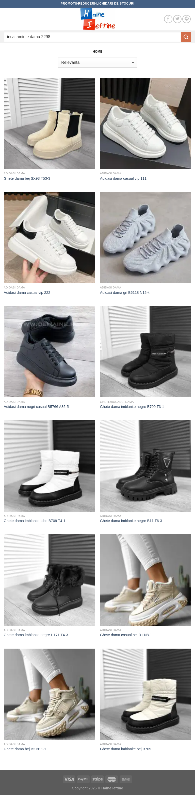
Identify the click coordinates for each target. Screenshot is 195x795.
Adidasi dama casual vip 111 (123, 178)
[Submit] (186, 37)
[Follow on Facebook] (168, 19)
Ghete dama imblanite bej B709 (125, 749)
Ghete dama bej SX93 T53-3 (27, 178)
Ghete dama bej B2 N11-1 (25, 749)
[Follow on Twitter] (177, 19)
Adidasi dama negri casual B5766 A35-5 (36, 407)
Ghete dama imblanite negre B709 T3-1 (132, 407)
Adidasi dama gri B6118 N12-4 (125, 293)
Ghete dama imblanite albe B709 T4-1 (35, 521)
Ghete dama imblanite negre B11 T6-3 (131, 521)
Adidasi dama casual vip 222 (27, 293)
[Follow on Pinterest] (186, 19)
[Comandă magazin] (97, 62)
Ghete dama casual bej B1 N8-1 (126, 635)
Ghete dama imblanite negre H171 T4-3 (36, 635)
